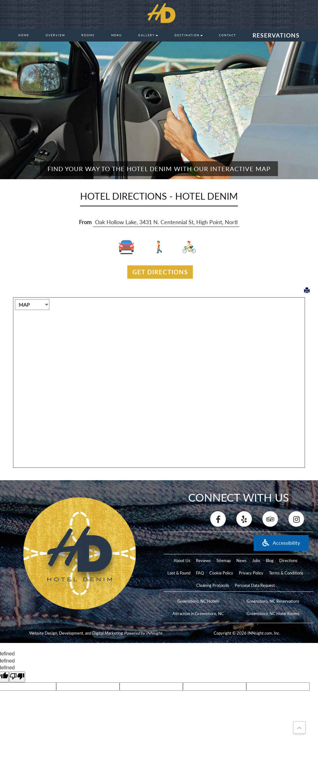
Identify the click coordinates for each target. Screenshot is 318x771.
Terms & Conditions (286, 572)
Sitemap (223, 560)
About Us (182, 560)
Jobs (256, 560)
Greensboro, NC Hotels (198, 601)
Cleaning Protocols (212, 585)
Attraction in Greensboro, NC (198, 613)
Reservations (276, 35)
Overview (55, 35)
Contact (227, 35)
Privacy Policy (251, 572)
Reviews (203, 560)
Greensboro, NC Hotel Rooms (273, 613)
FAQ (200, 572)
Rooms (88, 35)
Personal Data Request (255, 585)
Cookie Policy (221, 572)
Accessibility (281, 543)
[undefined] (17, 676)
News (241, 560)
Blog (270, 560)
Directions (288, 560)
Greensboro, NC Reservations (273, 601)
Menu (116, 35)
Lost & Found (178, 572)
